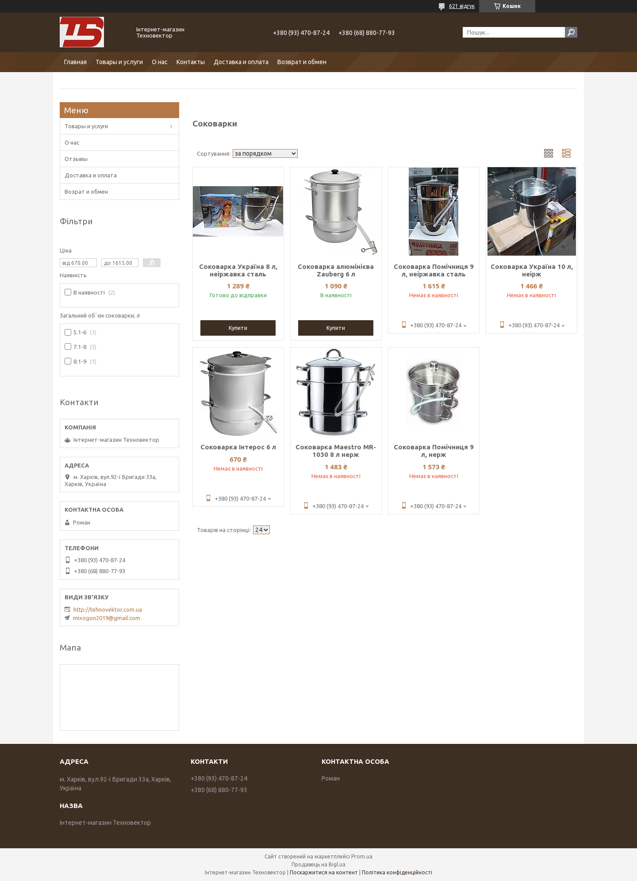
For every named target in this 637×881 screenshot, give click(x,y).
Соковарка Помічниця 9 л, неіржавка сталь (434, 270)
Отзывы (76, 159)
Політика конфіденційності (397, 872)
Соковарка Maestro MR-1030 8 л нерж (335, 450)
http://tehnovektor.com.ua (107, 609)
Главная (75, 61)
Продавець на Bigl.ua (318, 864)
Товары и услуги (119, 61)
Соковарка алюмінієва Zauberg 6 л (336, 270)
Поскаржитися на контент (324, 872)
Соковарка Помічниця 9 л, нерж (434, 450)
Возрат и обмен (86, 191)
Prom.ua (361, 856)
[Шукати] (571, 32)
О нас (160, 61)
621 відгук (462, 6)
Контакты (191, 61)
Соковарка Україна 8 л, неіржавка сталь (238, 270)
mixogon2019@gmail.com (106, 618)
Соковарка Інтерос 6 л (238, 447)
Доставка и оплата (241, 61)
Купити (238, 328)
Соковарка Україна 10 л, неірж (532, 270)
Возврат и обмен (301, 61)
